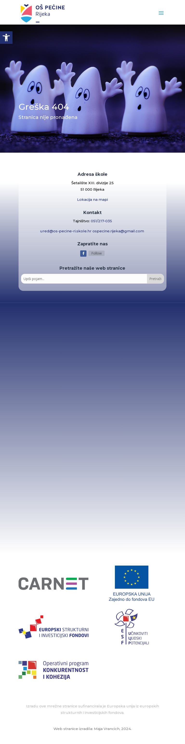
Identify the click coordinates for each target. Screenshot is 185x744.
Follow (96, 253)
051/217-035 (101, 221)
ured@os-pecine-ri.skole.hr (66, 231)
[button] (6, 37)
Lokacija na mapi (92, 199)
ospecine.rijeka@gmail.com (118, 231)
